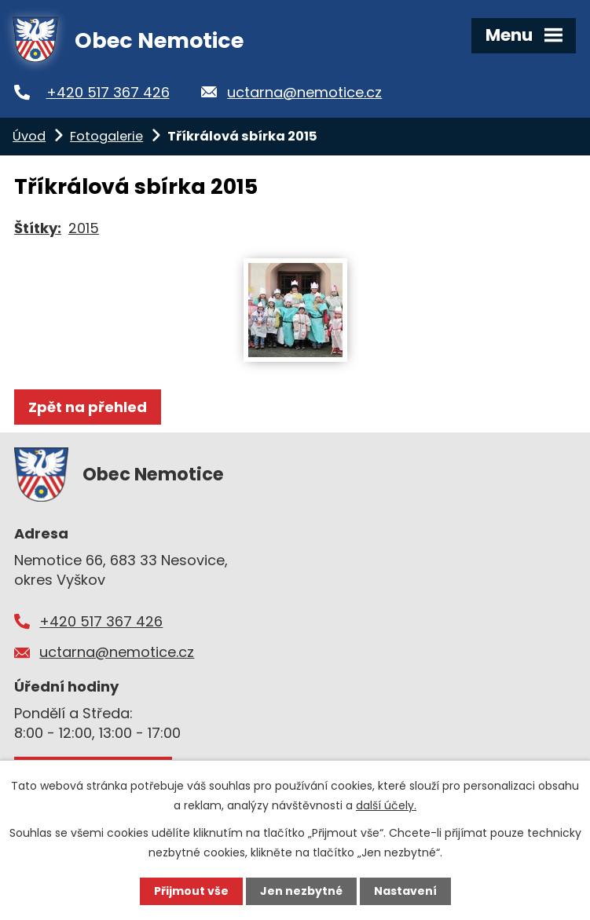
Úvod (29, 136)
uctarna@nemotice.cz (304, 92)
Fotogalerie (106, 136)
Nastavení (405, 891)
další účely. (386, 805)
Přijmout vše (191, 891)
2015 (83, 228)
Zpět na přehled (87, 407)
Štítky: (37, 228)
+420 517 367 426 (108, 92)
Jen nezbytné (301, 891)
